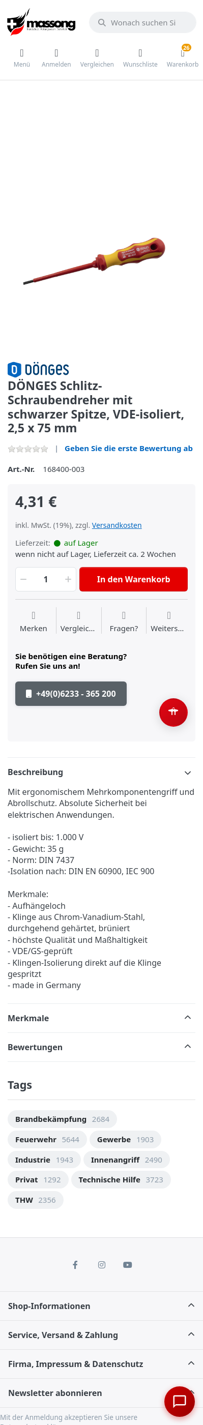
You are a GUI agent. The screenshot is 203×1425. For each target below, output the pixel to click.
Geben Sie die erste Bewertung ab (129, 448)
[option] (101, 257)
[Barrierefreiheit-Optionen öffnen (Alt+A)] (173, 712)
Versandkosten (117, 525)
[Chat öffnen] (179, 1401)
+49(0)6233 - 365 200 (71, 693)
